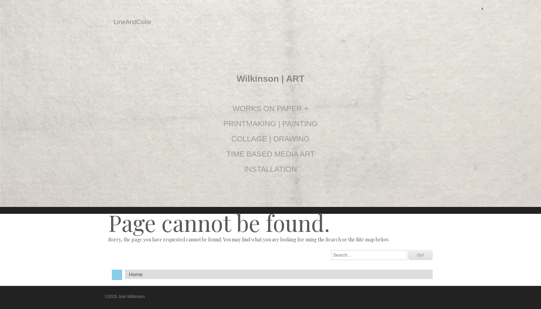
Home (136, 274)
